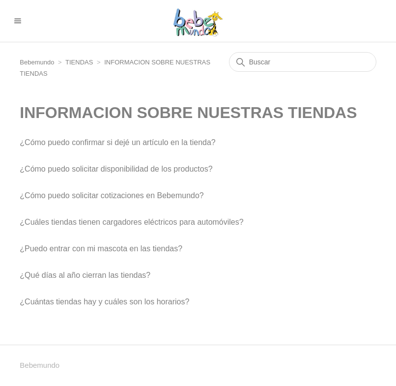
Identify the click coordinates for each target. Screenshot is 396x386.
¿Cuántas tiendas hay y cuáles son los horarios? (104, 301)
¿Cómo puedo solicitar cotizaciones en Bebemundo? (111, 195)
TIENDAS (79, 62)
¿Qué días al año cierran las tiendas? (85, 275)
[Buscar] (302, 62)
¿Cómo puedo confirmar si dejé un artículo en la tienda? (117, 142)
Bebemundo (38, 62)
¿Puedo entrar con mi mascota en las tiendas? (101, 248)
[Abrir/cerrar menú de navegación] (17, 21)
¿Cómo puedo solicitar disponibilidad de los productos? (116, 169)
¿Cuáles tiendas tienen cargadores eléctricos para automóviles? (131, 222)
